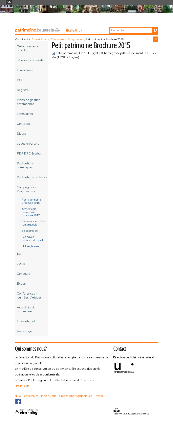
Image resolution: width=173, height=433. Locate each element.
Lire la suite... (23, 386)
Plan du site (48, 396)
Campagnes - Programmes (67, 39)
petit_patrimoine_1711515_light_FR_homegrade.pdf (89, 53)
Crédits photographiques (75, 396)
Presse (99, 396)
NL (148, 39)
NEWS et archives (26, 396)
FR (155, 39)
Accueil (36, 39)
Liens (45, 39)
